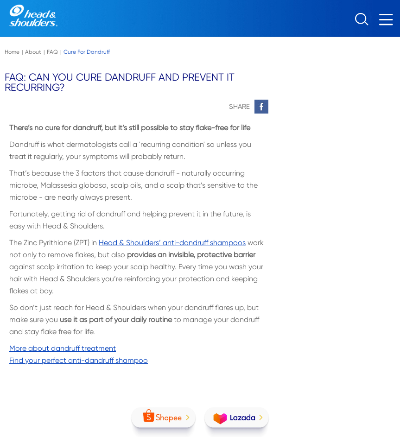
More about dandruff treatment (62, 348)
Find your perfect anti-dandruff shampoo (78, 360)
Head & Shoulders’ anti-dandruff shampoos (172, 242)
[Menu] (388, 22)
